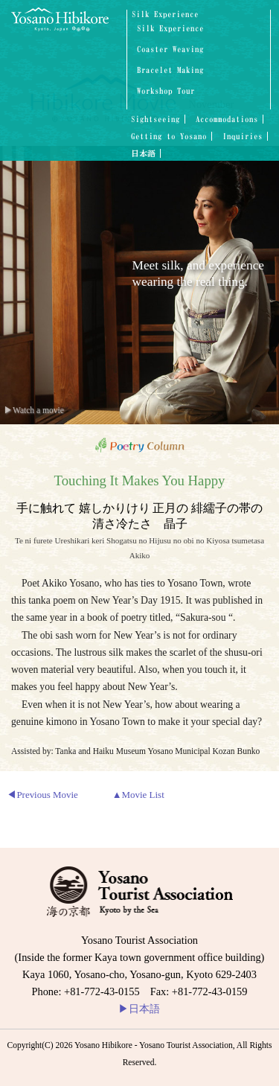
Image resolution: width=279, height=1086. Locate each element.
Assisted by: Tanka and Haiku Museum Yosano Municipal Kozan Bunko (135, 751)
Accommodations (227, 119)
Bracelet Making (170, 70)
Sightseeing (155, 119)
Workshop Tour (166, 91)
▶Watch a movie (34, 410)
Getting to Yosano (169, 136)
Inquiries (242, 136)
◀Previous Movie (42, 794)
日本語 (143, 153)
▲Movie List (138, 794)
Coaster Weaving (170, 49)
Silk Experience (165, 14)
